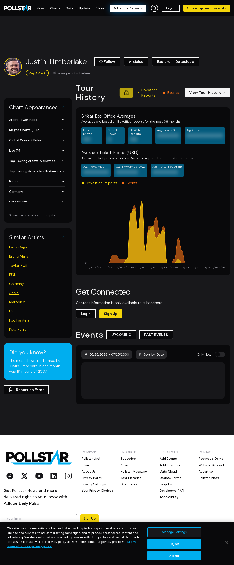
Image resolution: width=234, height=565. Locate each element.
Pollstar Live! (91, 459)
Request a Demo (211, 459)
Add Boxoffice (170, 465)
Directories (129, 484)
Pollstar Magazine (134, 471)
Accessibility (169, 497)
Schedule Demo (128, 8)
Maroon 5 (17, 302)
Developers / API (172, 490)
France (37, 181)
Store (86, 465)
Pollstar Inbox (209, 478)
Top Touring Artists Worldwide (37, 161)
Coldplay (16, 283)
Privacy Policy (92, 478)
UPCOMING (121, 334)
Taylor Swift (19, 265)
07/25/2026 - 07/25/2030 (106, 354)
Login (171, 8)
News (125, 465)
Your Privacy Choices (97, 490)
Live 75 (37, 150)
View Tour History (207, 92)
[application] (153, 233)
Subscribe (128, 459)
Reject (174, 555)
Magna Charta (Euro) (37, 130)
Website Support (211, 465)
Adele (14, 292)
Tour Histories (131, 478)
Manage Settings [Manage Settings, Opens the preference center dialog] (174, 543)
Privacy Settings (94, 484)
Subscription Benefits (207, 8)
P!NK (12, 274)
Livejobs (166, 484)
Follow (107, 61)
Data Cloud (168, 471)
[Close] (227, 554)
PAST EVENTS (156, 334)
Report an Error (26, 390)
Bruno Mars (18, 256)
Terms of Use (30, 532)
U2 (11, 311)
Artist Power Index (37, 120)
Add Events (168, 459)
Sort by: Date (151, 354)
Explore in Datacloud (175, 61)
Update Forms (170, 478)
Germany (37, 192)
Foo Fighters (19, 320)
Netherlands (37, 202)
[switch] (220, 354)
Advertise (206, 471)
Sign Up (110, 313)
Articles (136, 61)
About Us (89, 471)
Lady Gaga (18, 247)
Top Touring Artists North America (37, 171)
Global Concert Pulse (37, 140)
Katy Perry (18, 329)
